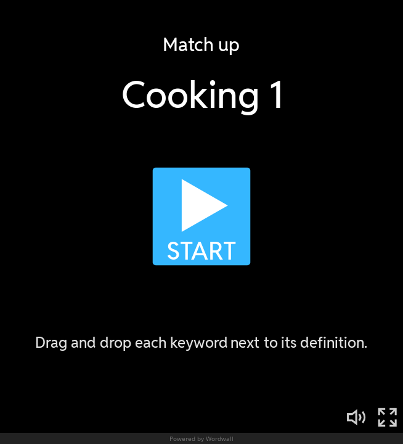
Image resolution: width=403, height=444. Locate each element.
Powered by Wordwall (201, 438)
